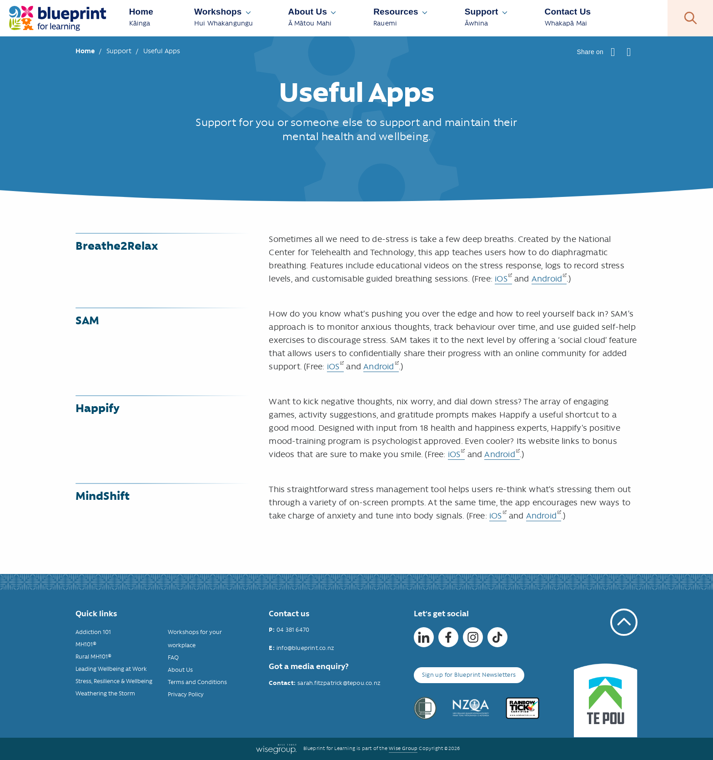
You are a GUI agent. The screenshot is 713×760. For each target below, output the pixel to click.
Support (119, 51)
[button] (612, 52)
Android (547, 279)
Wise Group (403, 748)
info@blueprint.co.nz (305, 647)
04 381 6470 (292, 629)
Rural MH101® (93, 656)
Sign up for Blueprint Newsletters (469, 674)
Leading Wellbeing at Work (111, 668)
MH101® (85, 644)
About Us (180, 669)
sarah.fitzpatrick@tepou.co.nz (339, 682)
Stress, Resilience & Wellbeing (113, 681)
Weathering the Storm (105, 693)
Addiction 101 (93, 632)
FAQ (173, 657)
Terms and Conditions (197, 682)
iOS (501, 279)
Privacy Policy (186, 694)
